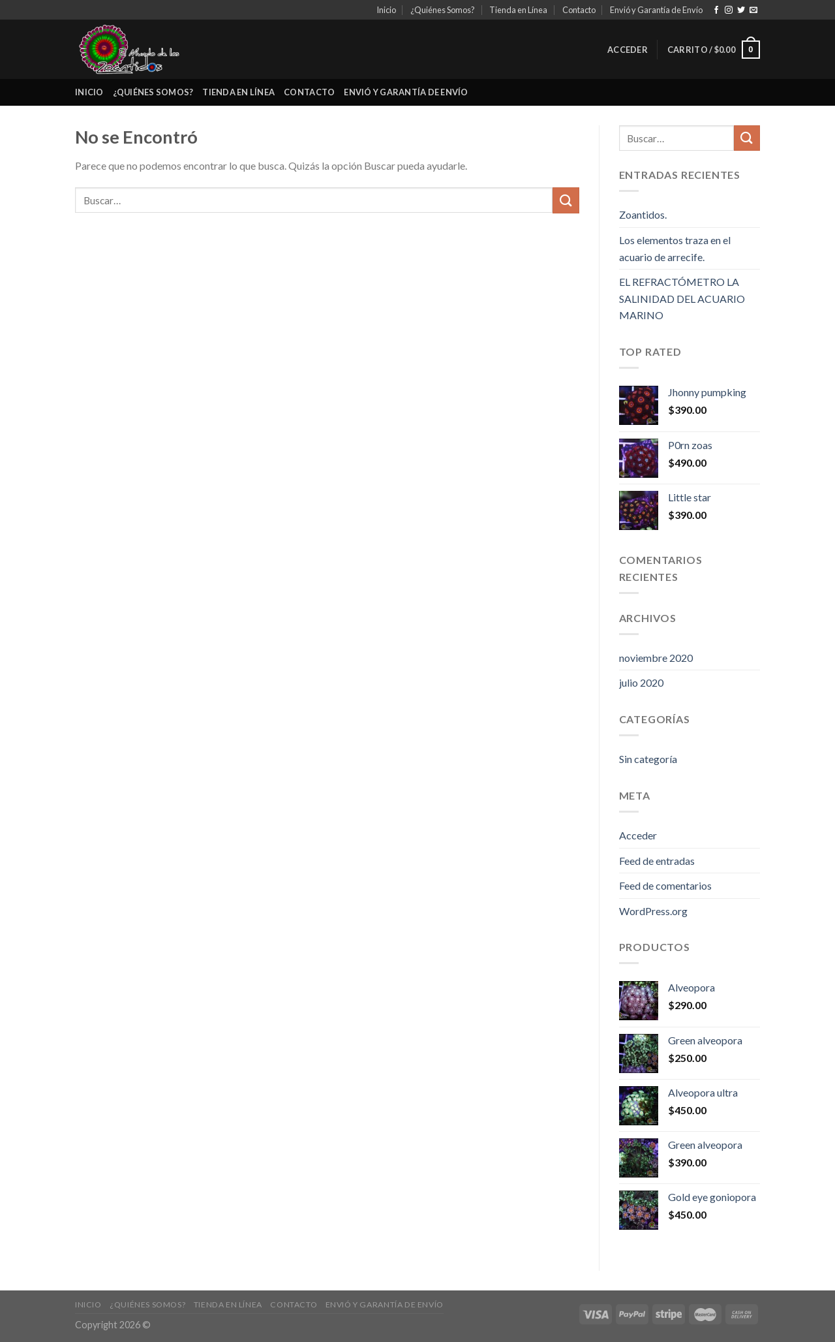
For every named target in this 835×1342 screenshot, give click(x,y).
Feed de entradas (657, 860)
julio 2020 (641, 682)
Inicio (386, 10)
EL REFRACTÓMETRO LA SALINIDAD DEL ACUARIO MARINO (682, 298)
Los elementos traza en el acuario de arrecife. (675, 248)
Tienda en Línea (518, 10)
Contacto (579, 10)
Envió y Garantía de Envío (656, 10)
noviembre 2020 (656, 657)
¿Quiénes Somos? (442, 10)
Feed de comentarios (665, 885)
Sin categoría (648, 759)
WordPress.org (653, 911)
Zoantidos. (643, 214)
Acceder (638, 835)
